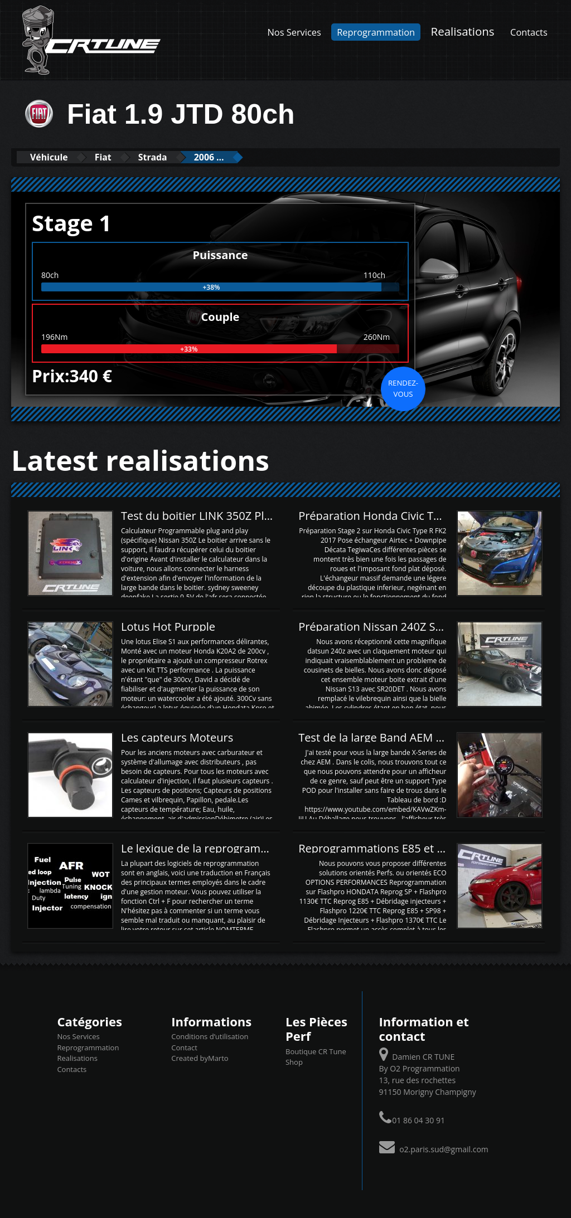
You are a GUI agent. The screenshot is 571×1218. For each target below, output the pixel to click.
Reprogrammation (376, 32)
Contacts (529, 32)
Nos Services (294, 32)
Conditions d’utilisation (209, 1036)
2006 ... (240, 156)
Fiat (116, 156)
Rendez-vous (403, 387)
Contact (184, 1047)
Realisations (463, 31)
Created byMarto (199, 1058)
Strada (174, 156)
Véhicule (53, 156)
